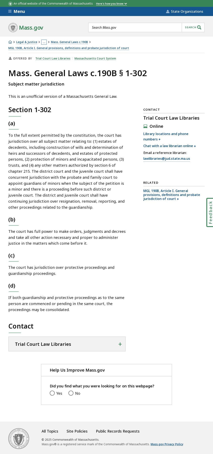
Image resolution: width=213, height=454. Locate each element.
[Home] (10, 42)
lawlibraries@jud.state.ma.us (166, 159)
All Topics (50, 431)
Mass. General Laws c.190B (69, 42)
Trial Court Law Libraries (52, 58)
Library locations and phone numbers (165, 136)
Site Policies (77, 431)
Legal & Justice (26, 42)
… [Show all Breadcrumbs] (44, 42)
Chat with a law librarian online (168, 146)
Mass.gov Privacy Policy (167, 444)
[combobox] (146, 27)
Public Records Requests (118, 431)
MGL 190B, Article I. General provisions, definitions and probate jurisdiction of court (68, 48)
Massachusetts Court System (95, 58)
